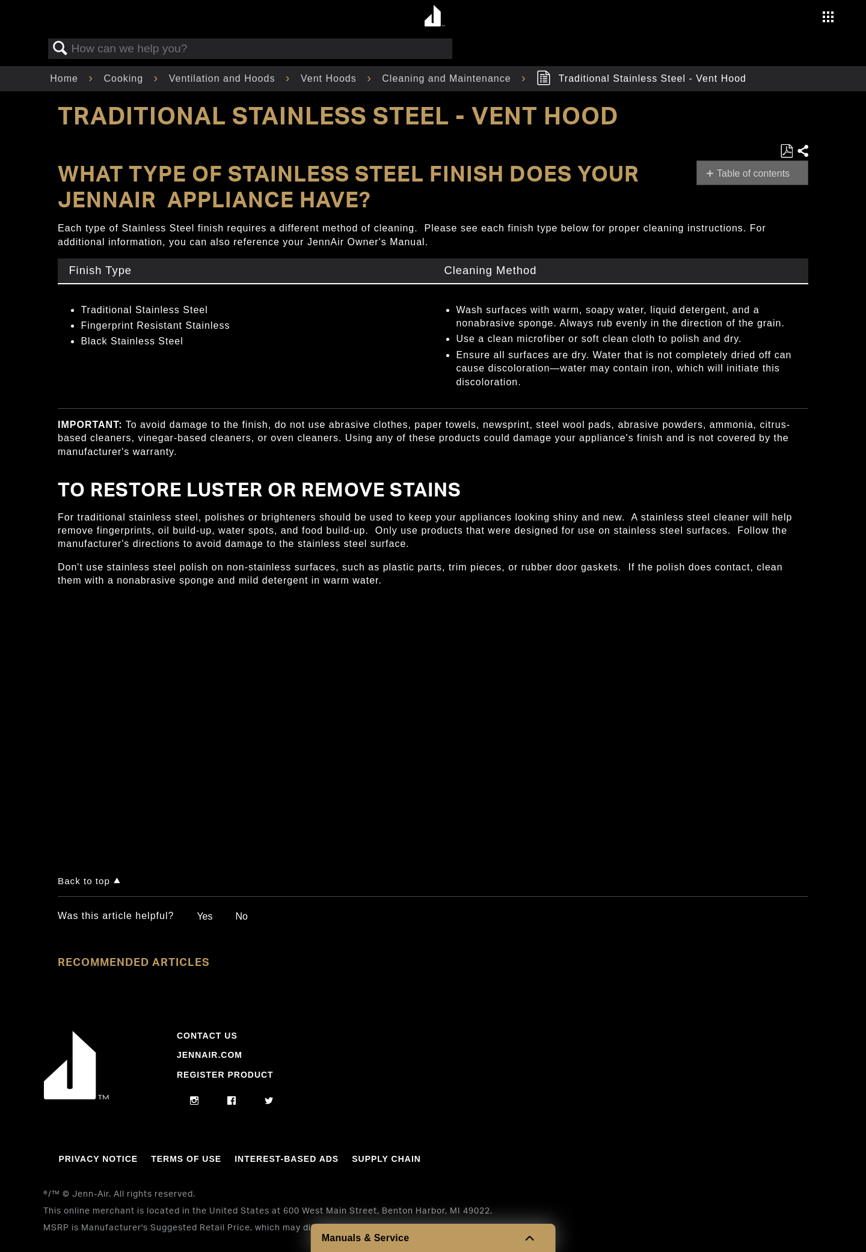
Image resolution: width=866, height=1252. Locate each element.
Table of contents (753, 173)
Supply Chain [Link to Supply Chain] (386, 1159)
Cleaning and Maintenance (448, 78)
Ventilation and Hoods (223, 78)
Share (802, 151)
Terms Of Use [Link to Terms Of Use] (186, 1159)
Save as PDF (786, 151)
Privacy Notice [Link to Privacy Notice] (98, 1159)
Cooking (124, 78)
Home (65, 78)
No (241, 916)
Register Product (225, 1074)
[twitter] (269, 1101)
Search (60, 48)
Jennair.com (209, 1055)
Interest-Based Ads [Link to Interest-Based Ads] (287, 1159)
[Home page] (434, 16)
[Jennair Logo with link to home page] (76, 1096)
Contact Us (207, 1035)
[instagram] (194, 1101)
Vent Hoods (330, 78)
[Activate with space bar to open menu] (828, 18)
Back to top (84, 881)
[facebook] (232, 1101)
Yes (204, 916)
